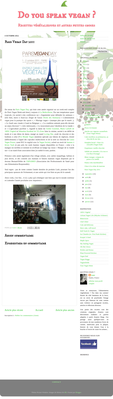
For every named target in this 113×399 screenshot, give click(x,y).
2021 (85, 68)
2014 (85, 92)
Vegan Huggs (85, 259)
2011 (85, 102)
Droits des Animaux (51, 118)
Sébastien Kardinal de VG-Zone (31, 131)
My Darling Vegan (86, 244)
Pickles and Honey (86, 250)
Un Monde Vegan (27, 137)
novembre (89, 109)
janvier (87, 202)
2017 (85, 82)
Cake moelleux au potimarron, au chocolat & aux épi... (96, 138)
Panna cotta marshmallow (94, 163)
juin (86, 184)
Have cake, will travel (88, 228)
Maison (83, 42)
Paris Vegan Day (22, 109)
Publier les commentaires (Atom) (26, 315)
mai (86, 188)
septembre (89, 174)
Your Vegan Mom (86, 266)
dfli (65, 392)
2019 (85, 75)
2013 (85, 96)
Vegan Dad (84, 256)
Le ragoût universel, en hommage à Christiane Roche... (96, 116)
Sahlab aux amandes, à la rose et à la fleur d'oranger (96, 152)
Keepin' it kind (85, 237)
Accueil (39, 310)
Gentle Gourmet (52, 129)
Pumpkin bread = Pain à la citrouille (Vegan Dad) (94, 144)
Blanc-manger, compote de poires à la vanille (94, 158)
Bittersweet (84, 219)
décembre (88, 105)
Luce (93, 275)
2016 (85, 85)
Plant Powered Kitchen (88, 253)
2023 (85, 64)
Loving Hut (48, 134)
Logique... (88, 124)
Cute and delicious (86, 225)
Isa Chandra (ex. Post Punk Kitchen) (93, 234)
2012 (85, 99)
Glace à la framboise (92, 121)
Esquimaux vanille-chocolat (94, 148)
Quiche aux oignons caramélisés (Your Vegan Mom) (96, 132)
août (87, 177)
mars (87, 195)
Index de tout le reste (87, 39)
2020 (85, 71)
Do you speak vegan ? (56, 15)
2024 (85, 61)
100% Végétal (85, 212)
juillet (87, 181)
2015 (85, 89)
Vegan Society (44, 142)
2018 (85, 78)
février (87, 198)
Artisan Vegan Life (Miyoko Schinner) (94, 215)
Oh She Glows (85, 247)
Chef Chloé (84, 222)
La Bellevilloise (46, 112)
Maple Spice (84, 240)
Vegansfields (84, 263)
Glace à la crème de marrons (95, 166)
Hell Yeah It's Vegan (87, 231)
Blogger (78, 392)
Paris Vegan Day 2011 (92, 170)
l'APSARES (31, 161)
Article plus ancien (64, 310)
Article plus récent (14, 310)
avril (87, 191)
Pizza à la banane (91, 128)
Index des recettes (86, 35)
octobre (88, 112)
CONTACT (56, 382)
